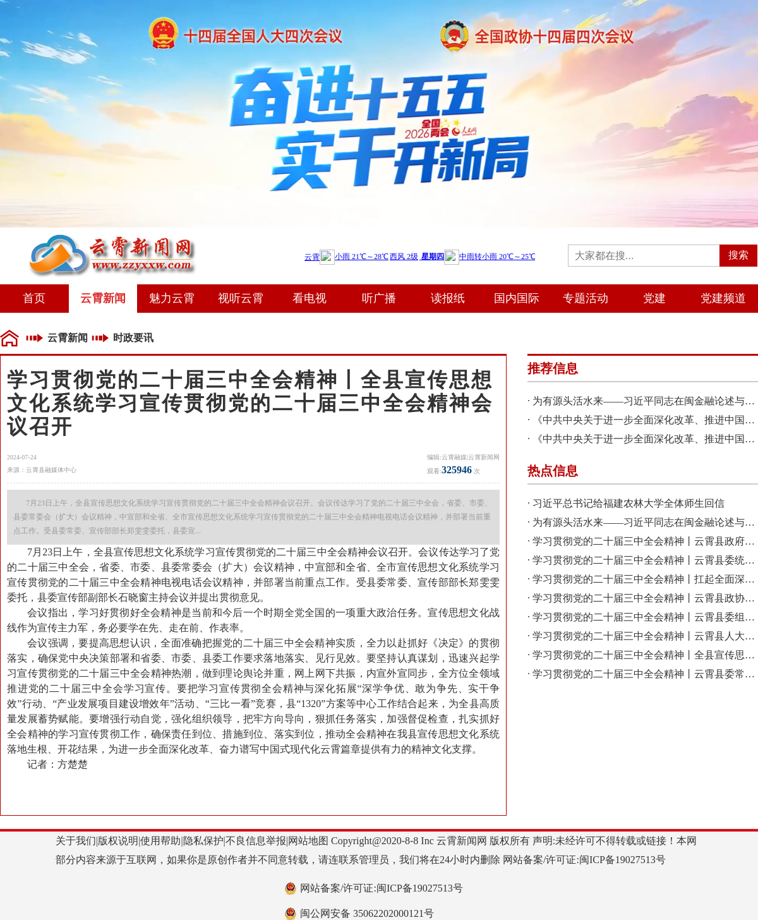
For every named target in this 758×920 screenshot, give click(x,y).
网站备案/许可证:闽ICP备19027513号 (381, 888)
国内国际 (516, 298)
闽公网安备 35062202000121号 (367, 913)
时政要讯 (133, 337)
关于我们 (76, 840)
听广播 (379, 298)
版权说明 (118, 840)
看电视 (309, 298)
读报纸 (448, 298)
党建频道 (723, 298)
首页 (34, 298)
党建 (654, 298)
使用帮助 (160, 840)
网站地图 (308, 840)
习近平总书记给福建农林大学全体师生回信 (628, 503)
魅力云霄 (172, 298)
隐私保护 (203, 840)
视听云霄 (240, 298)
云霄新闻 (103, 298)
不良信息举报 (256, 840)
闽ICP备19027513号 (622, 859)
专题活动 (585, 298)
